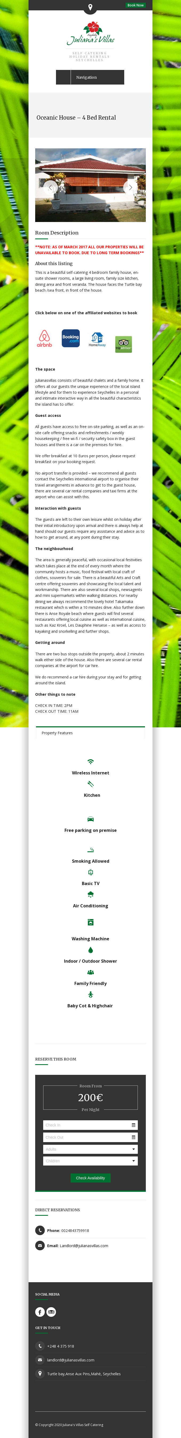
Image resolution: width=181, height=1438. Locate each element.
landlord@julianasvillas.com (70, 1359)
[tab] (90, 732)
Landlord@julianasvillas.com (84, 1245)
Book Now (136, 5)
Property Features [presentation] (57, 732)
